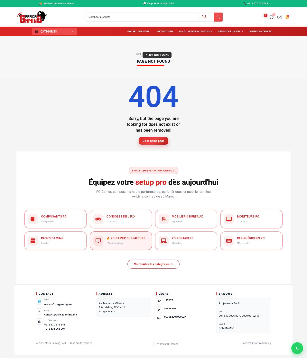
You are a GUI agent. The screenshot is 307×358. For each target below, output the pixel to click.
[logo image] (32, 17)
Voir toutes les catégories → (153, 264)
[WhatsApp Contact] (297, 348)
